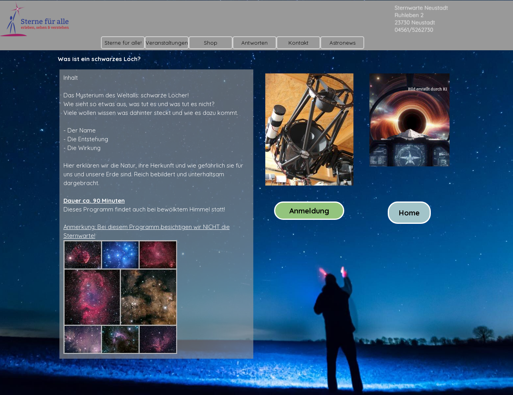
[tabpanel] (156, 214)
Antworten (254, 43)
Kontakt (298, 43)
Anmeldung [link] (309, 210)
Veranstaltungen (167, 43)
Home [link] (409, 212)
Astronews (342, 43)
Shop (210, 43)
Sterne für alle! (123, 43)
